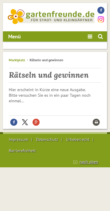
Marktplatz (17, 60)
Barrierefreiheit (22, 150)
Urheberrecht (77, 139)
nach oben (88, 161)
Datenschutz (47, 139)
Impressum (18, 139)
